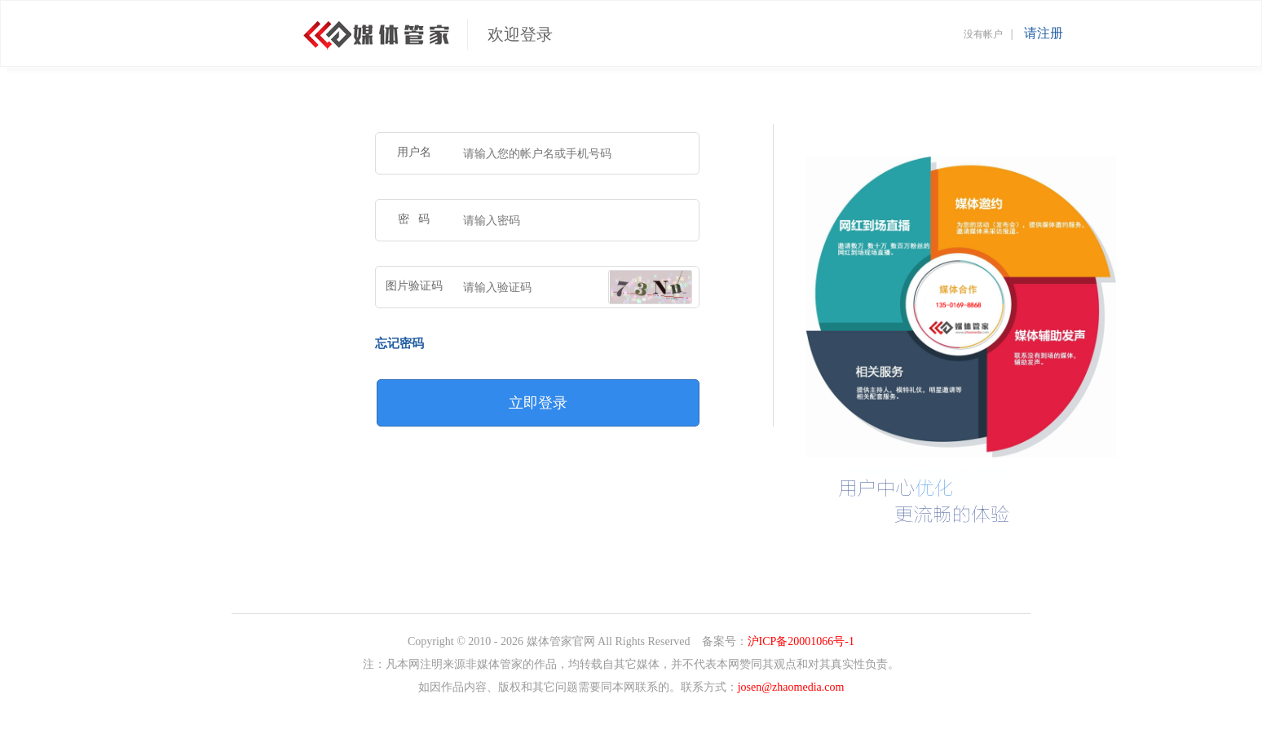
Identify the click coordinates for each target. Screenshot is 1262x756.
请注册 (1043, 33)
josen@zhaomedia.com (791, 687)
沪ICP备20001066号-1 (801, 641)
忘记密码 (399, 343)
